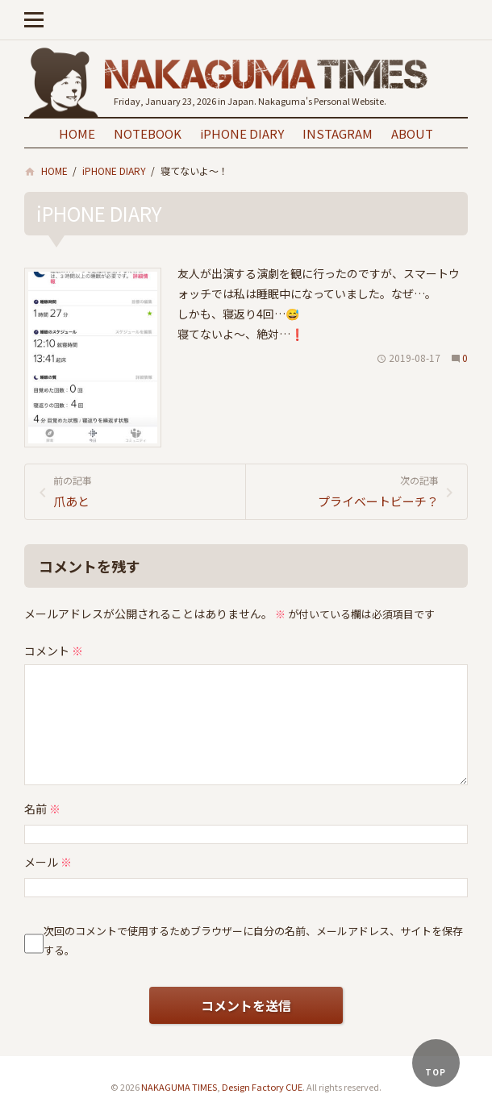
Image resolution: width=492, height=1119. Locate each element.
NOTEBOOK (147, 133)
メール (48, 862)
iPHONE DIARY (242, 133)
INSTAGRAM (337, 133)
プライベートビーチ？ (348, 491)
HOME (77, 133)
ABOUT (412, 133)
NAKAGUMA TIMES (179, 1086)
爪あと (143, 491)
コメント (53, 651)
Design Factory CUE (262, 1086)
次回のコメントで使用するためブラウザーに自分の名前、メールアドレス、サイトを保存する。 (253, 940)
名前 (42, 809)
